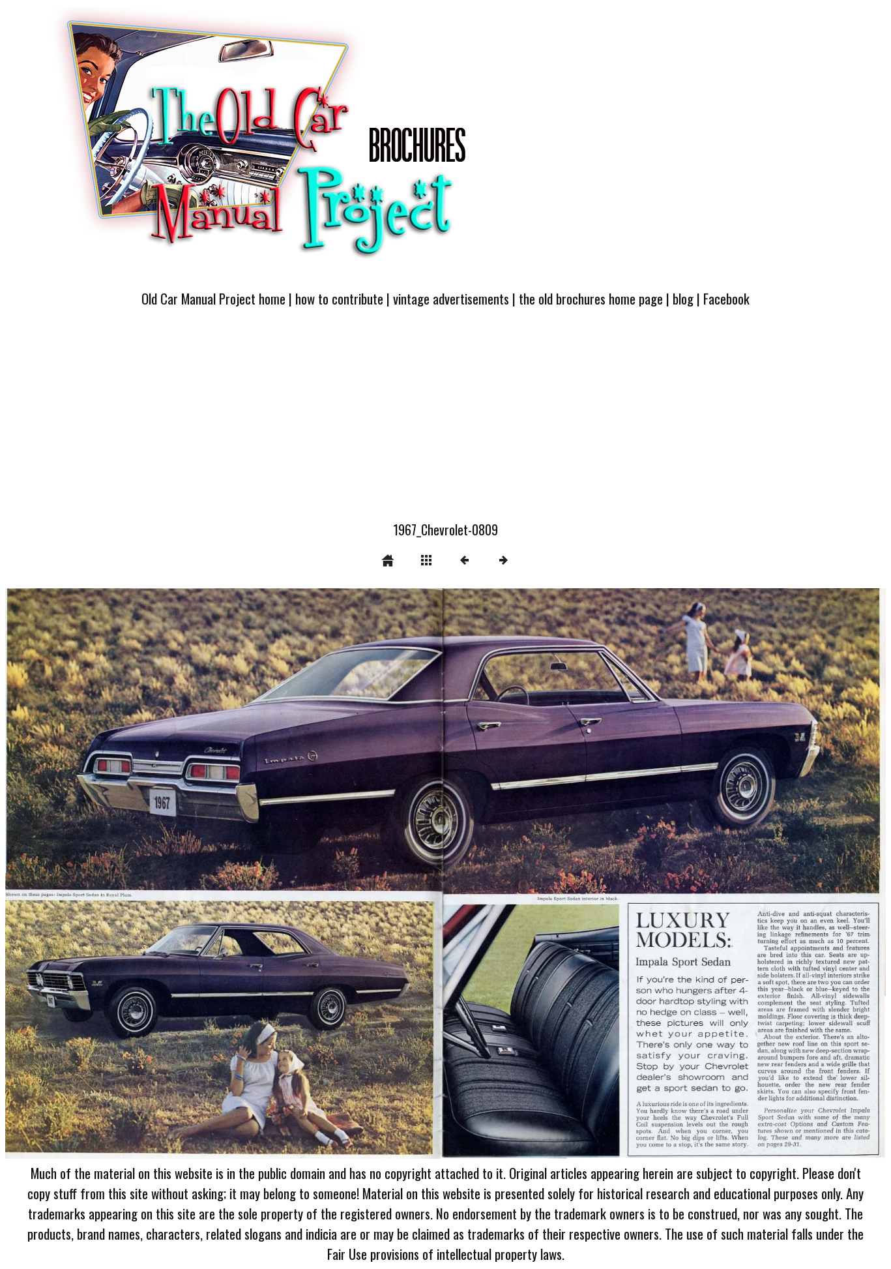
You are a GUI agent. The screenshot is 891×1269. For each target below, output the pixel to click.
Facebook (726, 298)
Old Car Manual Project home (213, 298)
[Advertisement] (446, 422)
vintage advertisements (451, 298)
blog (683, 298)
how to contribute (339, 298)
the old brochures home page (591, 298)
